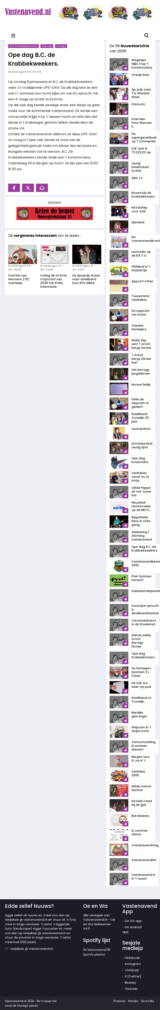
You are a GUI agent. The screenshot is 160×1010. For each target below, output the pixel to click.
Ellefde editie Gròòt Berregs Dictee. (141, 641)
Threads (131, 989)
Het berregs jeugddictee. (140, 372)
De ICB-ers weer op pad (141, 685)
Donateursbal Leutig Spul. (141, 445)
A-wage (61, 46)
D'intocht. (138, 104)
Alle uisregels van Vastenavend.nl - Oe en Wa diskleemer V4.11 (99, 922)
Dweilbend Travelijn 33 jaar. (140, 418)
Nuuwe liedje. (141, 384)
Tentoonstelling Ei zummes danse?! (143, 746)
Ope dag (47, 46)
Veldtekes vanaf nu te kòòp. (140, 477)
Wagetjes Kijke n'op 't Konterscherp (141, 64)
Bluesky (130, 982)
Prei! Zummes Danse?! (141, 578)
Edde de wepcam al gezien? (140, 403)
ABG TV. (137, 178)
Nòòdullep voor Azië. (139, 209)
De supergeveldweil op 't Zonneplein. (143, 137)
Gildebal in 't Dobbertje (140, 268)
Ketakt (133, 1001)
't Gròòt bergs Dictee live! (141, 359)
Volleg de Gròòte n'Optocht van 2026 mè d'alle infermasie (53, 281)
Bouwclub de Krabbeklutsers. (143, 195)
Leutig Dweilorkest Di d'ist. (140, 167)
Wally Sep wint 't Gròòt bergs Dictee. (141, 344)
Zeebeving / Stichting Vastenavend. (141, 536)
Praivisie (119, 1001)
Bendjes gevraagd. (139, 714)
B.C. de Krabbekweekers (23, 46)
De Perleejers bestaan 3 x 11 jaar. (141, 672)
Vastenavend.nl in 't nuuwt (143, 877)
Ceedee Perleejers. (139, 327)
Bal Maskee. (140, 816)
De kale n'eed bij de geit (141, 803)
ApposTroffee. (142, 281)
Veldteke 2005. (138, 773)
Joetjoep (132, 970)
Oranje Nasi (140, 75)
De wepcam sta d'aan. (140, 313)
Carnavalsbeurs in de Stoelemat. (143, 622)
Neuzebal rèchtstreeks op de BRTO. (141, 506)
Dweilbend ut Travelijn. (141, 700)
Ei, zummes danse (139, 832)
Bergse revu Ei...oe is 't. (140, 759)
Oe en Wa (147, 1001)
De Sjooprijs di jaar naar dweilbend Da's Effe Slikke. (86, 279)
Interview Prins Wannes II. (141, 123)
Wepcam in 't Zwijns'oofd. (141, 729)
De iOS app (133, 921)
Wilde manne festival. (141, 788)
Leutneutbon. (141, 429)
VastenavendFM (143, 860)
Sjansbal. (138, 222)
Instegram (133, 964)
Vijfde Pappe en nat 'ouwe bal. (141, 491)
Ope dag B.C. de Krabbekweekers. (35, 59)
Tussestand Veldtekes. (140, 298)
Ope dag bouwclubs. (140, 460)
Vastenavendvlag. (145, 845)
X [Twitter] (133, 976)
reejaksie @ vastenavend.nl (31, 948)
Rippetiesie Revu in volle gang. (140, 521)
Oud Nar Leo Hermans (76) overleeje (18, 279)
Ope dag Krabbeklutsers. (143, 655)
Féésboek (132, 958)
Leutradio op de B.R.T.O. (141, 254)
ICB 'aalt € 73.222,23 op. (141, 150)
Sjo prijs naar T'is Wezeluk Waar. (141, 93)
